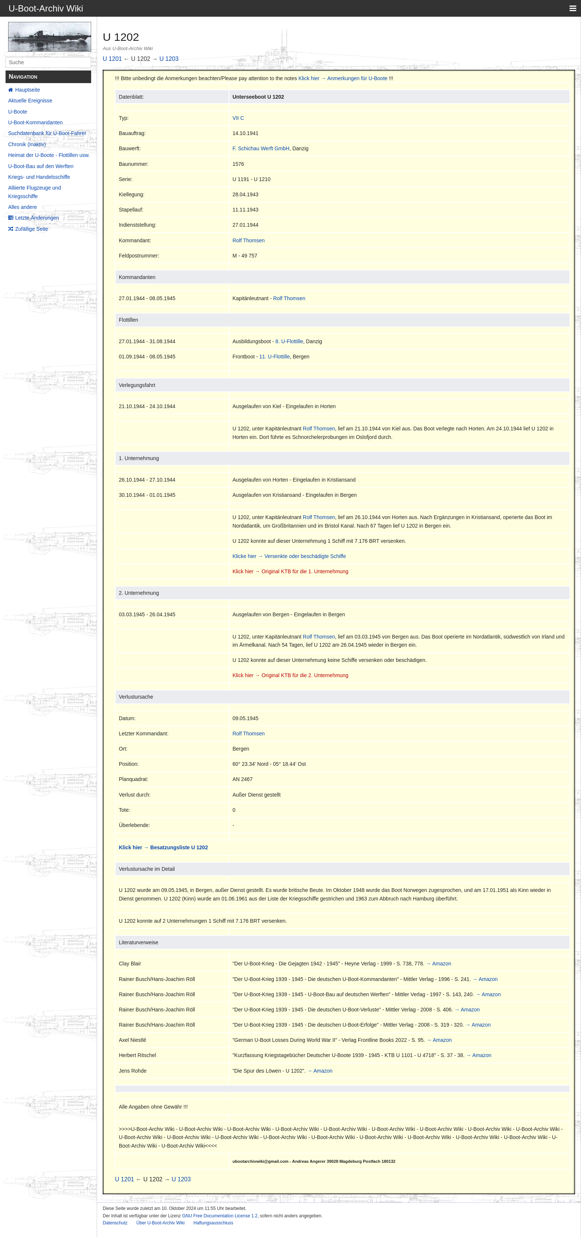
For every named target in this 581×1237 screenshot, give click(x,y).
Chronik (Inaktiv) (27, 144)
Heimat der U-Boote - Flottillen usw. (49, 155)
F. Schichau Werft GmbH (260, 148)
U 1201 (112, 59)
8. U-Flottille (289, 341)
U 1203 (169, 59)
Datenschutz (115, 1222)
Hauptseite (27, 90)
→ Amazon (438, 964)
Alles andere (22, 207)
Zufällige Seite (31, 229)
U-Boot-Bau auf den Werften (40, 166)
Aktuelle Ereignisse (30, 101)
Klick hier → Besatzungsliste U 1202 (163, 847)
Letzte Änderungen (37, 218)
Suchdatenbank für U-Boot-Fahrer (47, 133)
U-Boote (17, 112)
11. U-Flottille (274, 357)
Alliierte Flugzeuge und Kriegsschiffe (34, 192)
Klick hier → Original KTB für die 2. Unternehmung (290, 675)
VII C (238, 118)
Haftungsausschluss (213, 1222)
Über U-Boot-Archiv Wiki (160, 1222)
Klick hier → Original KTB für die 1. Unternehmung (290, 571)
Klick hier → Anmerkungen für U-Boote (342, 78)
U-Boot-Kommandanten (35, 122)
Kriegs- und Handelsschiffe (39, 177)
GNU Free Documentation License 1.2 (219, 1215)
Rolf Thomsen (248, 240)
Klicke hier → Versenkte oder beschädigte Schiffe (289, 556)
